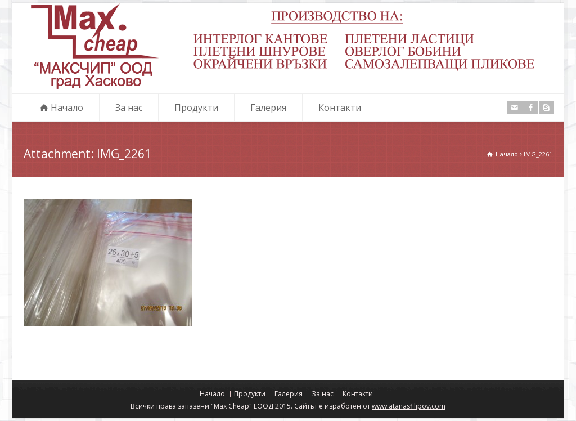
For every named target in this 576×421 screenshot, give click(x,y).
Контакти (339, 107)
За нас (128, 107)
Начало (67, 107)
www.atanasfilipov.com (409, 406)
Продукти (196, 107)
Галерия (268, 107)
